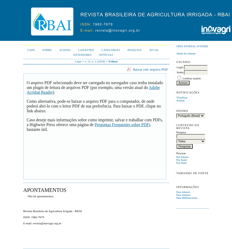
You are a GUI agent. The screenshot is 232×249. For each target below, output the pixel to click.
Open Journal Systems (192, 46)
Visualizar (181, 97)
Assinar (180, 100)
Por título (181, 162)
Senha (180, 72)
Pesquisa (134, 50)
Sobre (47, 50)
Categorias (111, 50)
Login (180, 67)
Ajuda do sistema (185, 53)
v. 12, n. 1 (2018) (95, 61)
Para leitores (183, 192)
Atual (154, 50)
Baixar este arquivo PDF (150, 69)
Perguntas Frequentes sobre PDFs (122, 124)
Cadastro (86, 50)
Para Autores (183, 195)
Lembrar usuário (192, 78)
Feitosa (113, 61)
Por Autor (181, 159)
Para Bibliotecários (186, 197)
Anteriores (82, 54)
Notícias (106, 54)
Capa (31, 50)
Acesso (65, 50)
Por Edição (182, 157)
